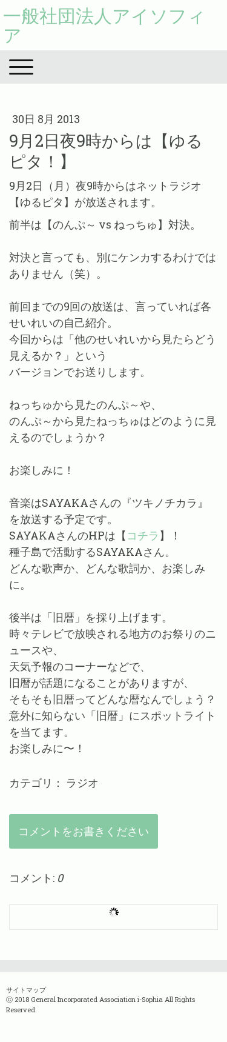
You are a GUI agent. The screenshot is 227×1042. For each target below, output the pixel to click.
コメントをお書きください (83, 831)
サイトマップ (26, 989)
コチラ (143, 535)
